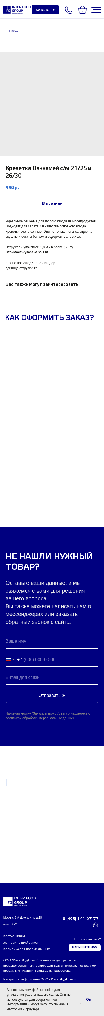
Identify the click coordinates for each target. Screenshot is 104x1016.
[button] (21, 943)
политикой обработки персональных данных (40, 718)
